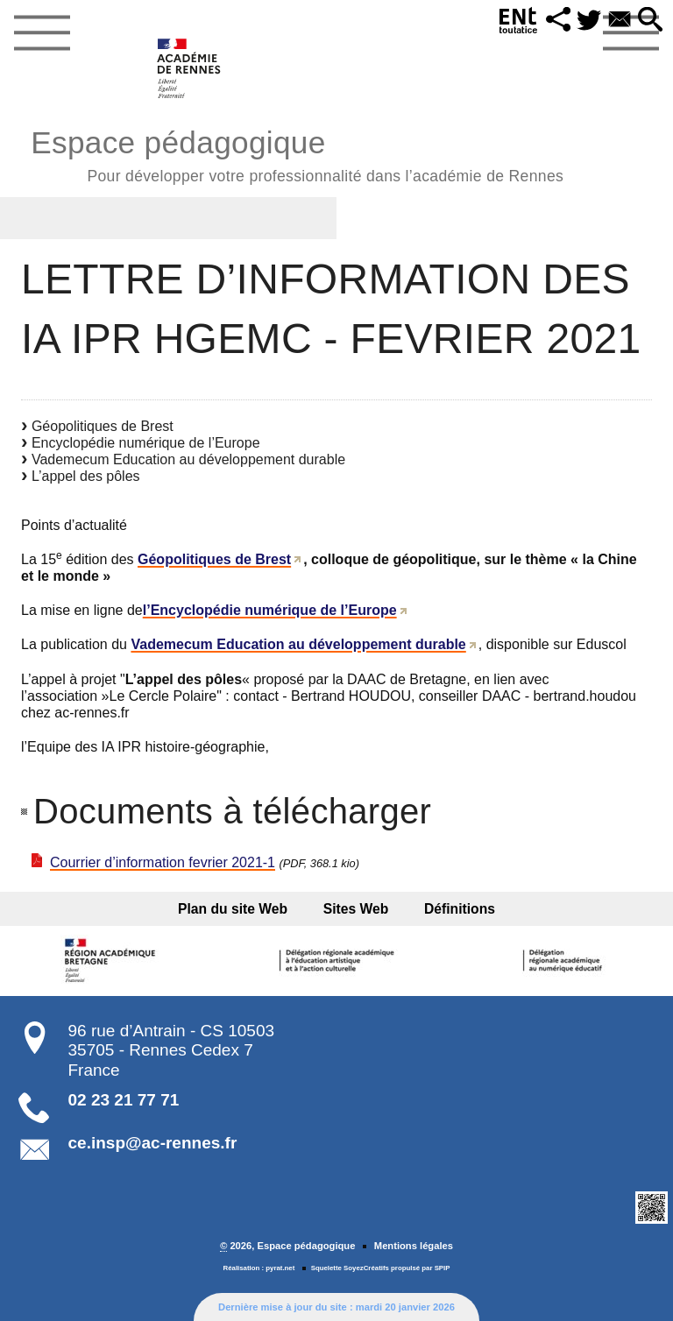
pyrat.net (280, 1268)
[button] (556, 20)
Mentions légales (413, 1245)
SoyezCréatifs (366, 1268)
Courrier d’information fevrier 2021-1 (162, 862)
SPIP (442, 1268)
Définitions (455, 908)
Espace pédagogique (297, 153)
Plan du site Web (237, 908)
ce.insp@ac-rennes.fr (152, 1143)
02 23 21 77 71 (124, 1100)
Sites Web (356, 908)
